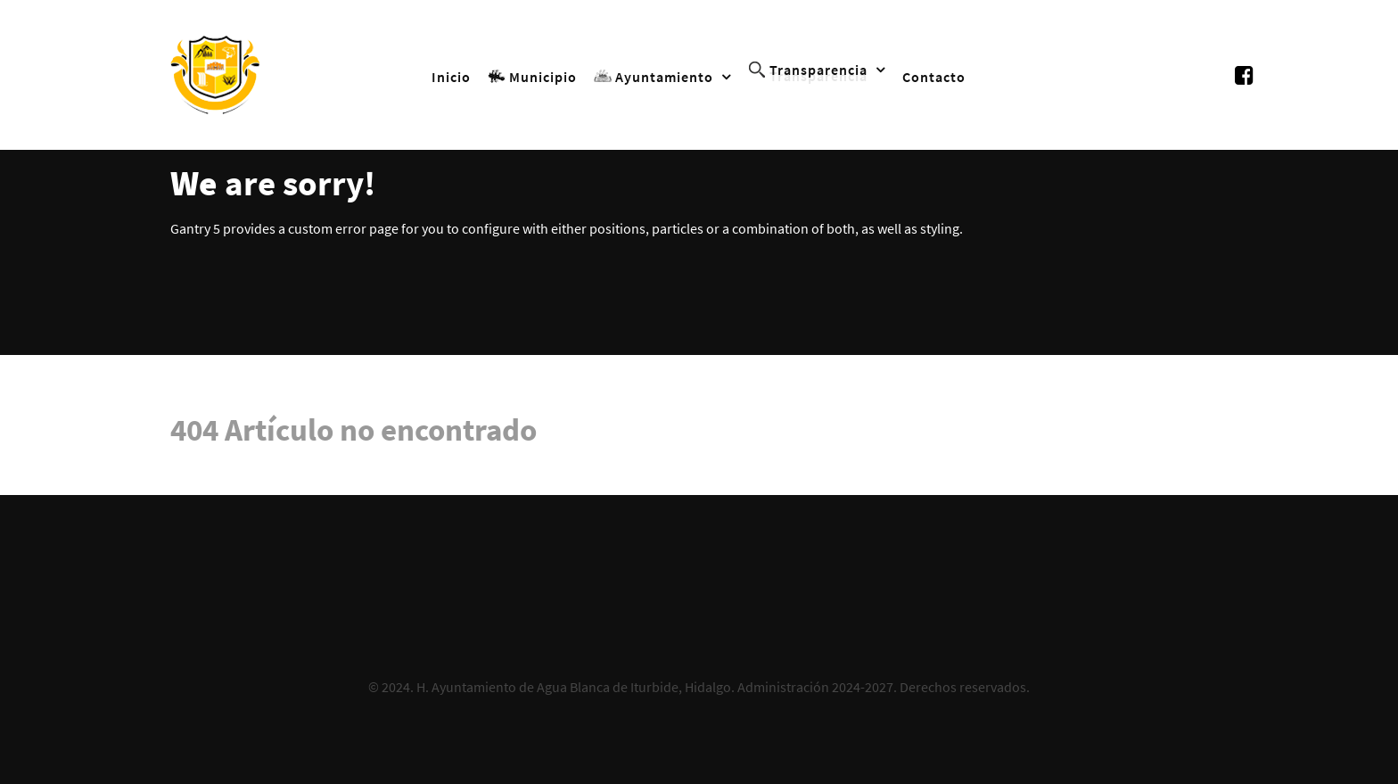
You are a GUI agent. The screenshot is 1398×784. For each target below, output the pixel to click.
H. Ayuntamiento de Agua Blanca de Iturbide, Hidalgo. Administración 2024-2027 (654, 687)
